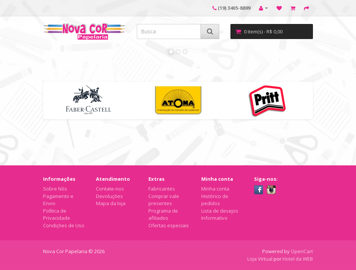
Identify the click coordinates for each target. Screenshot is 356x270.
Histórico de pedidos (214, 200)
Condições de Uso (63, 225)
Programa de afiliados (163, 214)
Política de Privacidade (56, 214)
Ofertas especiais (168, 225)
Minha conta (215, 188)
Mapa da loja (111, 203)
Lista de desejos (219, 210)
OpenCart (302, 251)
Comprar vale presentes (163, 200)
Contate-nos (110, 188)
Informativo (214, 217)
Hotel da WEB (298, 258)
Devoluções (109, 196)
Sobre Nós (55, 188)
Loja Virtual (259, 258)
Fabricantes (161, 188)
